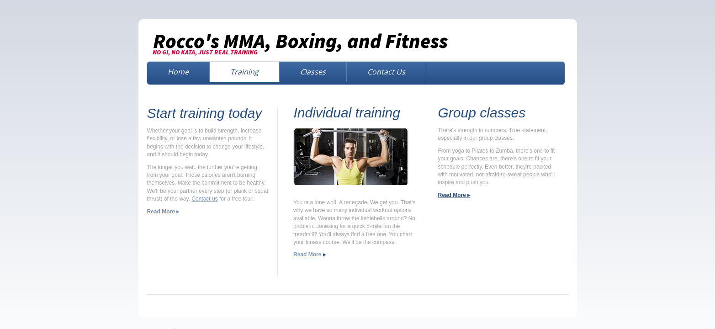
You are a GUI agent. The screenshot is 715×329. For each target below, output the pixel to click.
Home (178, 72)
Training (244, 72)
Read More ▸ (163, 211)
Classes (313, 72)
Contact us (204, 199)
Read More (307, 254)
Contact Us (386, 72)
